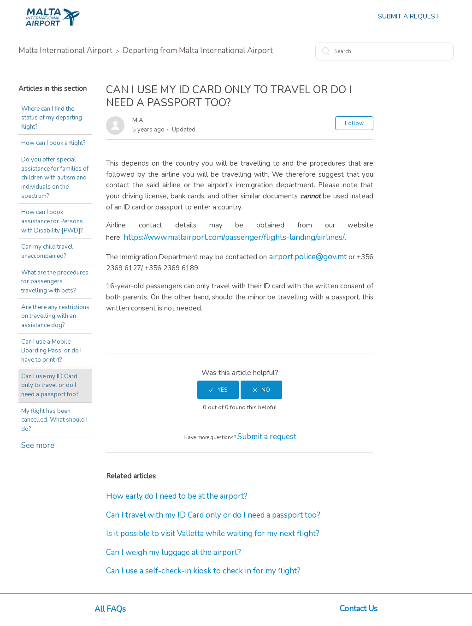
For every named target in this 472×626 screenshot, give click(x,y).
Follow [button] (354, 123)
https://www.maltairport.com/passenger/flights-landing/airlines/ (234, 237)
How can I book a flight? (53, 143)
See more (37, 445)
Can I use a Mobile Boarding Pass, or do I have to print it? (51, 351)
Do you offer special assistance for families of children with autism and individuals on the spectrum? (54, 177)
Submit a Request (408, 16)
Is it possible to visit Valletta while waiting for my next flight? (212, 533)
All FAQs (110, 609)
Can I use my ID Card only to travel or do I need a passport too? (49, 385)
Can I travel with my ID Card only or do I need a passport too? (213, 515)
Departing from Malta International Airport (198, 50)
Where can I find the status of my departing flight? (51, 118)
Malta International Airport (65, 50)
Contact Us (359, 608)
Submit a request (266, 436)
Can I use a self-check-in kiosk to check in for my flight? (203, 571)
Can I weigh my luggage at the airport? (173, 552)
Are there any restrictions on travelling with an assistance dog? (55, 316)
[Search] (384, 51)
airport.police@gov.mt (308, 256)
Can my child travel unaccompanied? (47, 251)
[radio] (218, 390)
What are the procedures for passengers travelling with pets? (54, 281)
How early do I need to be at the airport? (177, 496)
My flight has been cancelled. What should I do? (54, 420)
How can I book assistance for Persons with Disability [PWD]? (52, 221)
